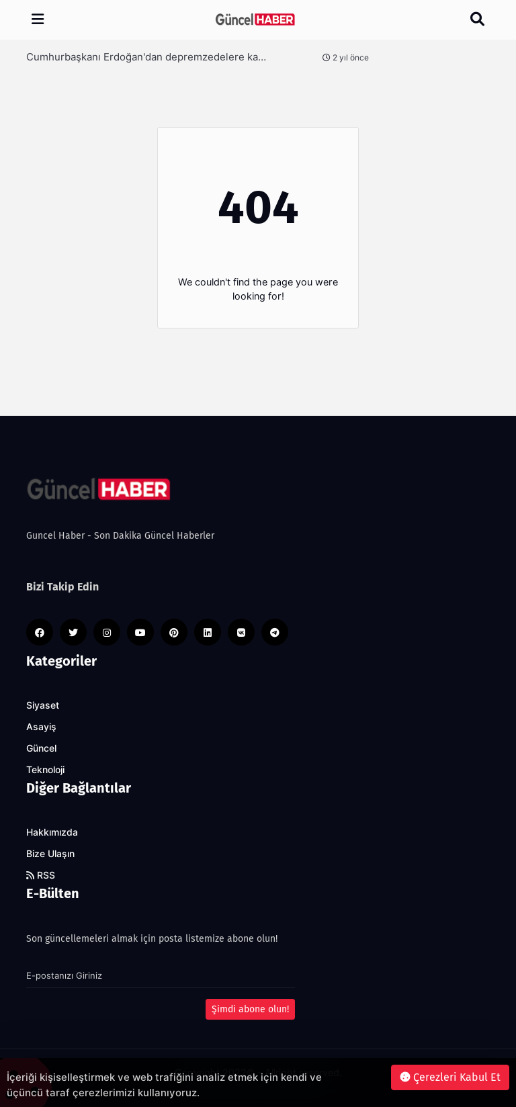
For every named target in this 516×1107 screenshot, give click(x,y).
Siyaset (42, 705)
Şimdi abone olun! (250, 1009)
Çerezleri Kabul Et (450, 1077)
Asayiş (41, 726)
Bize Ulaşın (50, 853)
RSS (40, 875)
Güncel (41, 748)
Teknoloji (45, 769)
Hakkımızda (52, 832)
